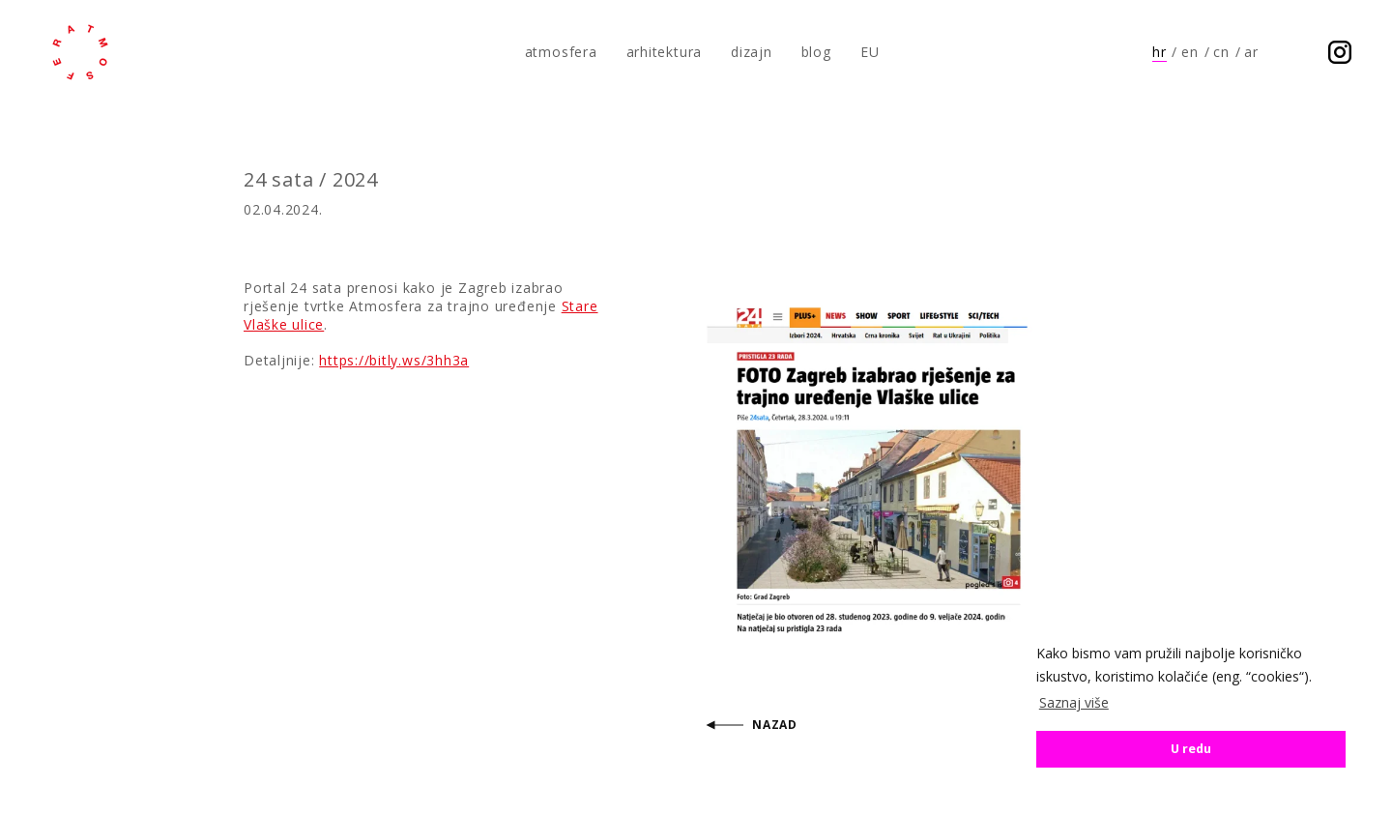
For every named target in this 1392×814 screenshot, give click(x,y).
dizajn (751, 52)
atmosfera (80, 52)
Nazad (775, 724)
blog (816, 52)
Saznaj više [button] (1074, 702)
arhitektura (664, 52)
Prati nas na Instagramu (1339, 52)
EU (870, 52)
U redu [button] (1191, 749)
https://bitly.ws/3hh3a (394, 360)
